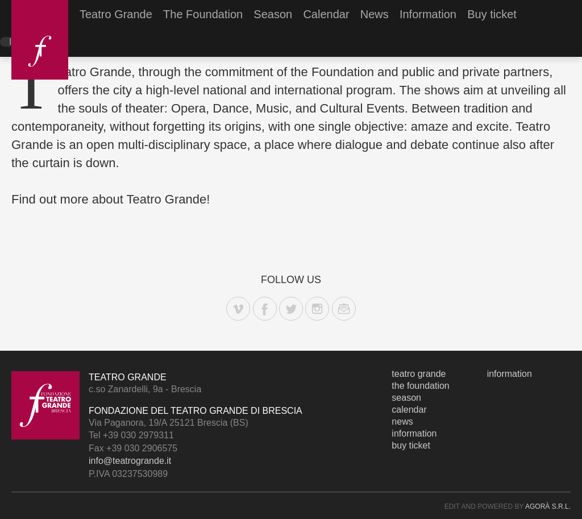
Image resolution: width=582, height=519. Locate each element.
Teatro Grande (116, 14)
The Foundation (203, 14)
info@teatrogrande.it (130, 461)
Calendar (326, 14)
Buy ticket (492, 14)
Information (428, 14)
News (374, 14)
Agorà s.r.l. (548, 506)
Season (272, 14)
